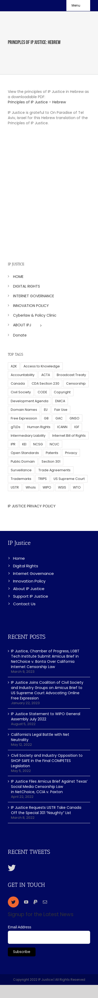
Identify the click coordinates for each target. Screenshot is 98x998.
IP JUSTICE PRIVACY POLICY (32, 506)
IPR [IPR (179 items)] (13, 444)
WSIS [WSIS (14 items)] (62, 487)
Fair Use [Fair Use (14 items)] (60, 409)
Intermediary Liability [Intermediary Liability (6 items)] (28, 435)
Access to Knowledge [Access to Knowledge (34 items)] (42, 366)
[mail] (45, 902)
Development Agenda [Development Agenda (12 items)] (29, 401)
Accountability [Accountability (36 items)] (22, 375)
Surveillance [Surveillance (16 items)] (21, 470)
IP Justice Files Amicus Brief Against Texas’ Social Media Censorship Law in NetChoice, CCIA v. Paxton (49, 786)
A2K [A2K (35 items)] (14, 366)
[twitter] (13, 901)
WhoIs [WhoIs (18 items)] (31, 487)
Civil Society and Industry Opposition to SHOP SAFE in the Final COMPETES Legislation (47, 761)
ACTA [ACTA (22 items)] (45, 375)
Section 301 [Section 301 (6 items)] (51, 461)
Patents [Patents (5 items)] (52, 453)
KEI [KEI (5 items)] (24, 444)
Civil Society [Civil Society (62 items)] (21, 392)
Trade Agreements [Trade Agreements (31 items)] (54, 470)
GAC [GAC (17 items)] (59, 418)
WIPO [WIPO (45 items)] (47, 487)
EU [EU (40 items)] (46, 409)
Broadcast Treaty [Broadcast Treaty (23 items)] (71, 375)
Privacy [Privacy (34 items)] (71, 453)
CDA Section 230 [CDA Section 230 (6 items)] (45, 383)
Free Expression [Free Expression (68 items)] (24, 418)
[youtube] (26, 902)
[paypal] (35, 902)
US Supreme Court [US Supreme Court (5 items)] (69, 478)
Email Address (19, 927)
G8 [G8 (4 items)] (46, 418)
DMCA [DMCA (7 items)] (60, 401)
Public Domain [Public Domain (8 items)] (23, 461)
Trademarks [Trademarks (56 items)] (21, 478)
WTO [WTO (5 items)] (77, 487)
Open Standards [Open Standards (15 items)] (25, 453)
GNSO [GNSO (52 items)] (74, 418)
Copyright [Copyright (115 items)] (62, 392)
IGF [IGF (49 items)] (76, 427)
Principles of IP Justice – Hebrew (37, 102)
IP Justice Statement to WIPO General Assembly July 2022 (45, 716)
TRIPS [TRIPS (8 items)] (42, 478)
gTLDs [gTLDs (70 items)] (15, 427)
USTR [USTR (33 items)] (15, 487)
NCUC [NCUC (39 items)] (54, 444)
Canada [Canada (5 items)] (18, 383)
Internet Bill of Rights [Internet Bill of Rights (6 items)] (69, 435)
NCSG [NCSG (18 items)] (38, 444)
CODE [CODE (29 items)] (42, 392)
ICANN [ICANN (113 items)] (62, 427)
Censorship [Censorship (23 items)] (76, 383)
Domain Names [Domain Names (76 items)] (24, 409)
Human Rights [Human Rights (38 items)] (38, 427)
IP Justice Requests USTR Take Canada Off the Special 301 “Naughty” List (46, 810)
